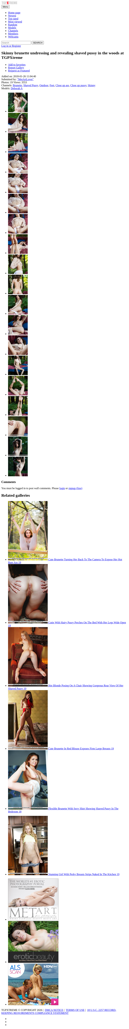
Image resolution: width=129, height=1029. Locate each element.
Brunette (17, 85)
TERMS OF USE (75, 1010)
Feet (52, 85)
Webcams (13, 36)
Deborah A (17, 88)
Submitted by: (8, 79)
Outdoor (43, 85)
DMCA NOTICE (54, 1010)
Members (13, 33)
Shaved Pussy (30, 85)
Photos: (5, 82)
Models (12, 27)
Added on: (7, 76)
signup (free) (75, 488)
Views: (17, 82)
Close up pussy (78, 85)
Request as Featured (19, 70)
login (62, 488)
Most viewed (15, 21)
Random (12, 24)
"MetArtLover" (25, 79)
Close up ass (62, 85)
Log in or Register (11, 45)
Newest (12, 15)
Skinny (91, 85)
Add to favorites (17, 64)
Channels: (6, 85)
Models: (5, 88)
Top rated (13, 18)
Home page (14, 12)
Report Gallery (16, 67)
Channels (13, 30)
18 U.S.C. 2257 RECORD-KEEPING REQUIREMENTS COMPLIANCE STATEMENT (58, 1011)
